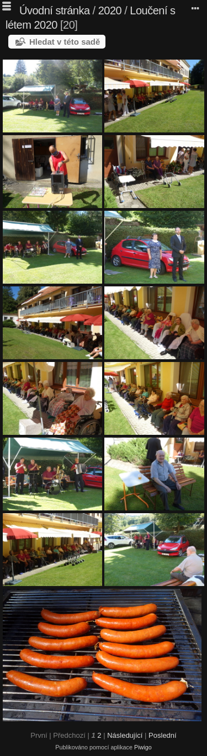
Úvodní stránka (54, 10)
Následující (124, 735)
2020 (110, 10)
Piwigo (143, 747)
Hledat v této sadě (64, 41)
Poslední (162, 735)
